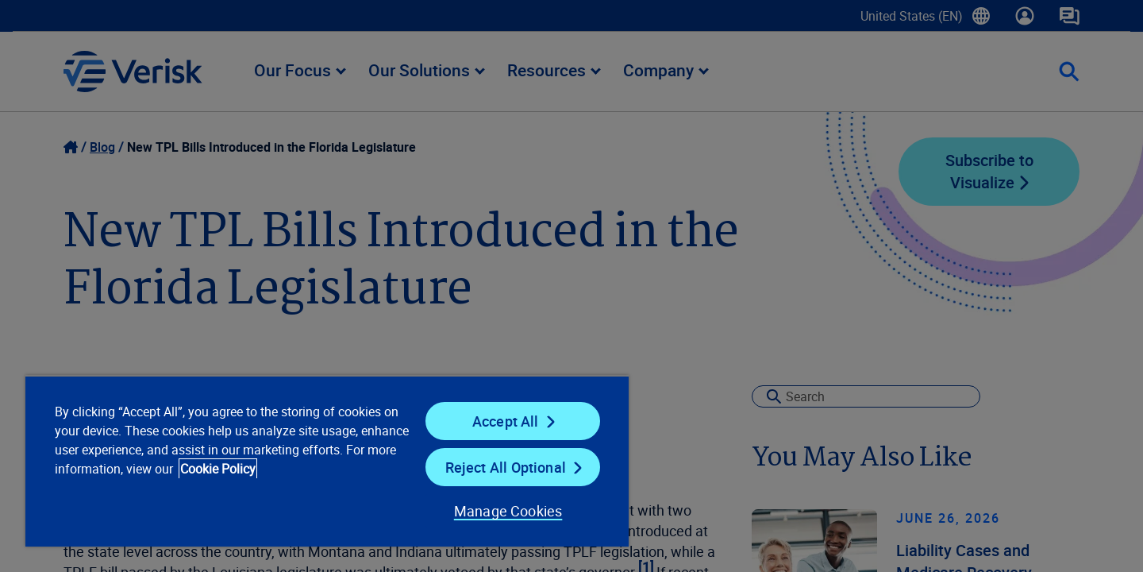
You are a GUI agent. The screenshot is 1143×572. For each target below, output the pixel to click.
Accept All (505, 421)
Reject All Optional (505, 467)
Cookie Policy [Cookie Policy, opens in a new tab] (218, 468)
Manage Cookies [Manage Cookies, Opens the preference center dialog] (508, 510)
